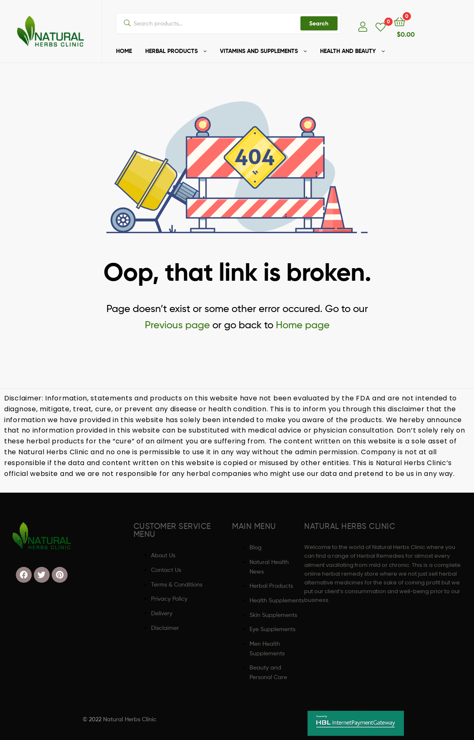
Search (318, 23)
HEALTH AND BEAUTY (348, 51)
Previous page (177, 325)
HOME (124, 51)
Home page (303, 325)
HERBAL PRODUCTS (171, 51)
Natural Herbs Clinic (129, 718)
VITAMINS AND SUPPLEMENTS (259, 51)
